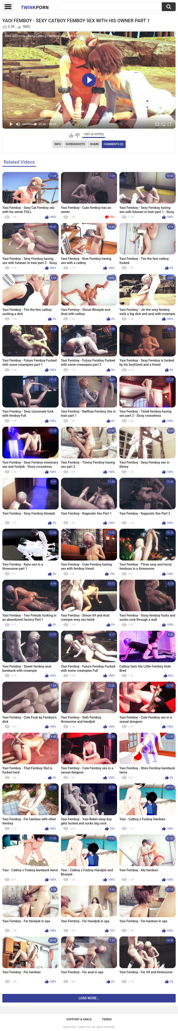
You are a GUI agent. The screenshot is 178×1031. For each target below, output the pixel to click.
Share (94, 144)
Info (57, 144)
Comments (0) (114, 144)
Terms (107, 1019)
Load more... (89, 998)
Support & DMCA (79, 1019)
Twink (35, 7)
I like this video (71, 135)
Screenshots (75, 144)
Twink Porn (84, 1027)
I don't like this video (77, 135)
